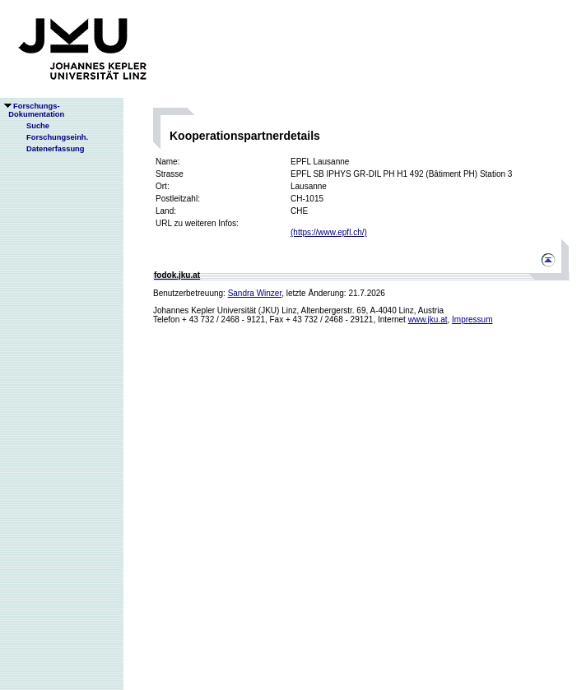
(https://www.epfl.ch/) (329, 232)
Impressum (472, 319)
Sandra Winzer (255, 293)
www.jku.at (428, 319)
